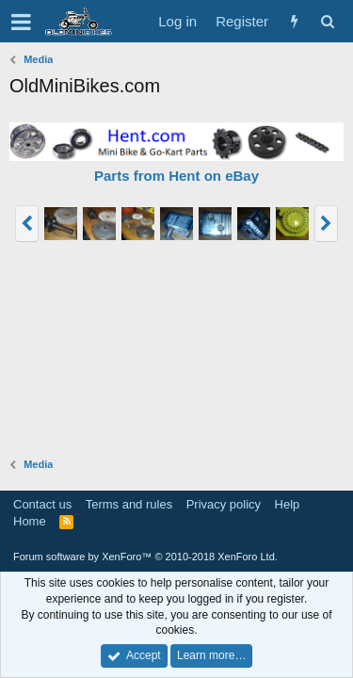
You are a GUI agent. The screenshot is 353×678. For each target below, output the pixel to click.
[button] (21, 21)
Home (29, 521)
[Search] (327, 21)
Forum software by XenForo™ (145, 556)
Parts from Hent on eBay (176, 176)
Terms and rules (129, 504)
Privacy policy (223, 504)
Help (287, 504)
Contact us (42, 504)
